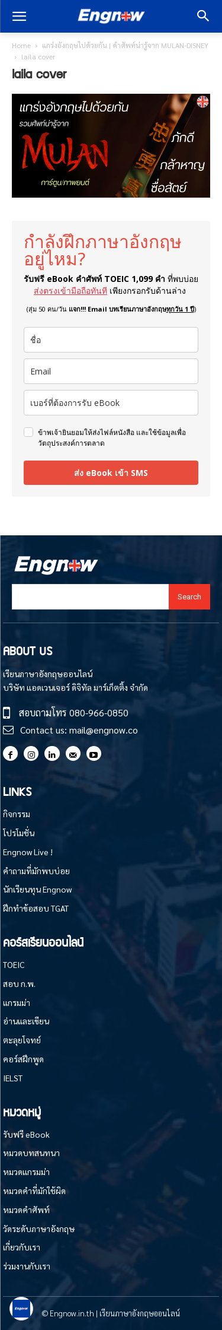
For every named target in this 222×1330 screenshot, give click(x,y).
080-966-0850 (98, 712)
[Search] (189, 597)
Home (21, 45)
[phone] (111, 402)
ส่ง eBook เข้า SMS (111, 472)
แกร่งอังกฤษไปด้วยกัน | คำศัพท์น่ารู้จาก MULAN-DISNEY (125, 45)
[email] (111, 371)
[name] (111, 340)
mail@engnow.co (103, 729)
